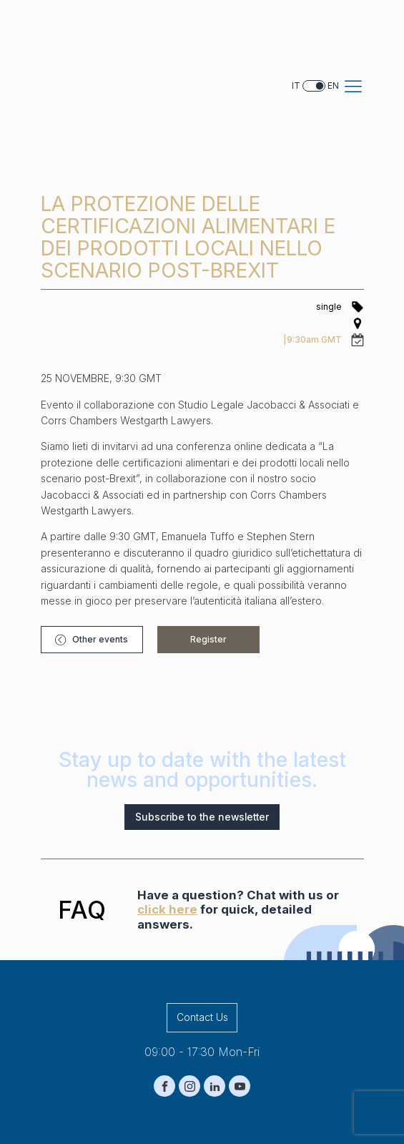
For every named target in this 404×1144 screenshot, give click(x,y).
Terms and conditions (268, 1111)
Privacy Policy (123, 1111)
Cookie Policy (189, 1111)
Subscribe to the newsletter (202, 706)
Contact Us (202, 907)
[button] (84, 523)
